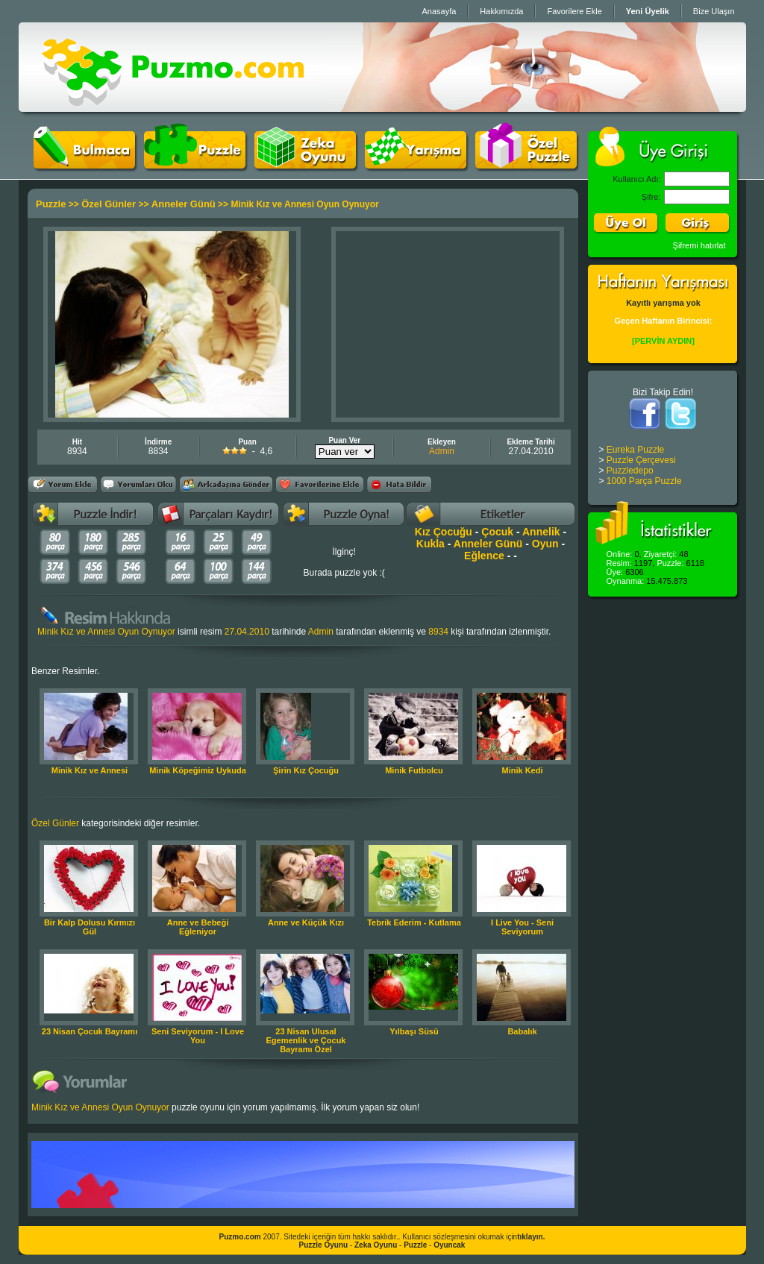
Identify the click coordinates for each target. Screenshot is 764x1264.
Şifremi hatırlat (699, 245)
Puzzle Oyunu (323, 1245)
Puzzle (51, 204)
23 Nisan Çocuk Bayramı (89, 1031)
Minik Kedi (521, 770)
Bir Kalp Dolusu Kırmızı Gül (89, 927)
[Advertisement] (448, 324)
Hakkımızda (501, 11)
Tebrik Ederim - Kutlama (414, 922)
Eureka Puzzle (635, 449)
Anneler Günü (183, 204)
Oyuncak (449, 1245)
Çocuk (497, 532)
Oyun (545, 544)
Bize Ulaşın (714, 11)
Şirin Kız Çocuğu (306, 770)
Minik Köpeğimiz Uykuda (197, 770)
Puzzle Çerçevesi (641, 460)
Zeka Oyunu (375, 1245)
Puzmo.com (240, 1237)
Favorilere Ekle (574, 11)
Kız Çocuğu (443, 532)
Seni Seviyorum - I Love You (197, 1036)
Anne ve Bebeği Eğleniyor (198, 927)
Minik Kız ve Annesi (89, 770)
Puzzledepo (630, 470)
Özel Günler (108, 204)
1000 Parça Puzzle (644, 481)
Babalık (521, 1031)
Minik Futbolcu (414, 770)
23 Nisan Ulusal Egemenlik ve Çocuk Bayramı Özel (306, 1040)
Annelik (541, 532)
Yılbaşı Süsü (413, 1031)
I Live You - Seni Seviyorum (522, 927)
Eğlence (484, 556)
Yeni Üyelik (647, 11)
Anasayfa (439, 11)
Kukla (430, 544)
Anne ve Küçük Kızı (306, 922)
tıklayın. (531, 1237)
